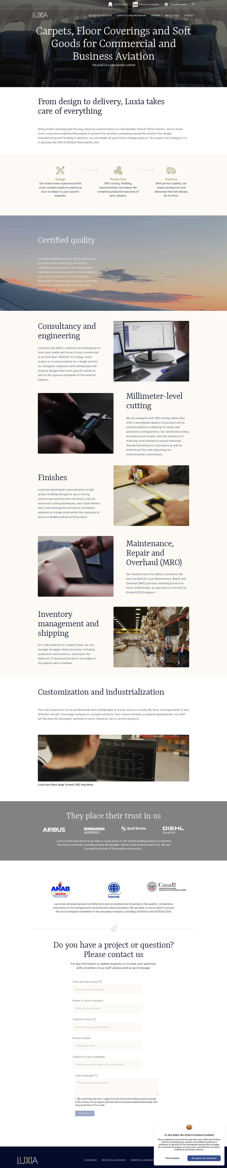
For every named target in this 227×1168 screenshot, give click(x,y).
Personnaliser (173, 1158)
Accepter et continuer (204, 1158)
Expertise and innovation (131, 15)
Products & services (113, 1160)
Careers (155, 15)
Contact (189, 15)
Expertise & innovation (144, 1160)
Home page (91, 1160)
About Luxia (172, 15)
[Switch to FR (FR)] (193, 4)
